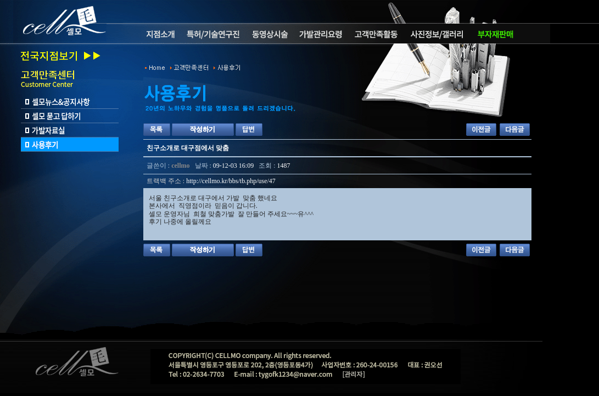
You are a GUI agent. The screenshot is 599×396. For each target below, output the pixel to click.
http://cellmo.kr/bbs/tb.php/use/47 (231, 181)
